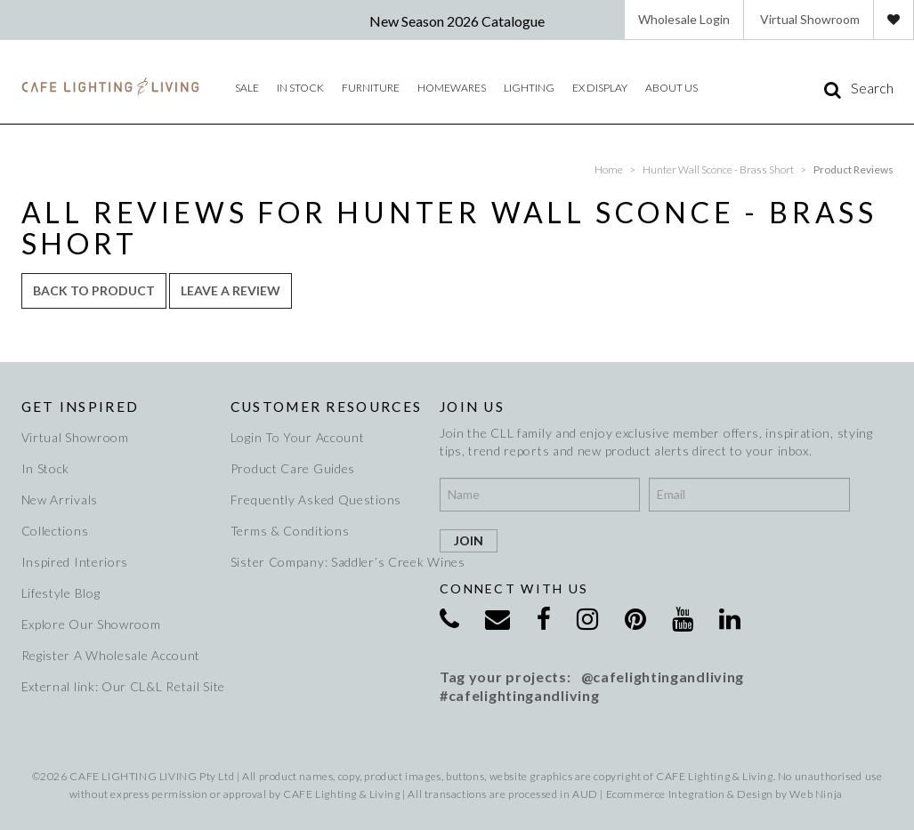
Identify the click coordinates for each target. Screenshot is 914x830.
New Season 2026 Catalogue (457, 20)
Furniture (371, 87)
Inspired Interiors (75, 561)
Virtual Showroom (810, 19)
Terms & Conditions (290, 530)
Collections (55, 530)
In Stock (45, 468)
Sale (247, 87)
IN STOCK (300, 87)
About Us (671, 87)
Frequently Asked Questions (316, 499)
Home (609, 169)
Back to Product (94, 290)
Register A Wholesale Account (111, 655)
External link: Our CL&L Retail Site (117, 686)
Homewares (451, 87)
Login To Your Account (298, 437)
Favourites (893, 19)
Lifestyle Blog (61, 592)
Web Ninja (815, 794)
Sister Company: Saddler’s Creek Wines (327, 561)
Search (872, 88)
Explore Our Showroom (91, 624)
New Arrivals (59, 499)
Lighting (529, 87)
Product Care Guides (293, 468)
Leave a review (230, 290)
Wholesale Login (684, 19)
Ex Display (599, 87)
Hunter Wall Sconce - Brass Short (718, 169)
